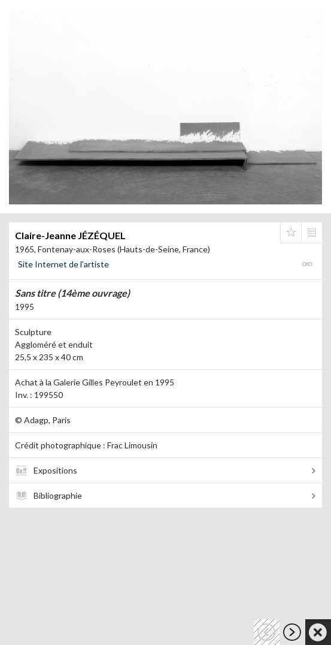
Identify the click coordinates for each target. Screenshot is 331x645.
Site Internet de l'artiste (63, 264)
